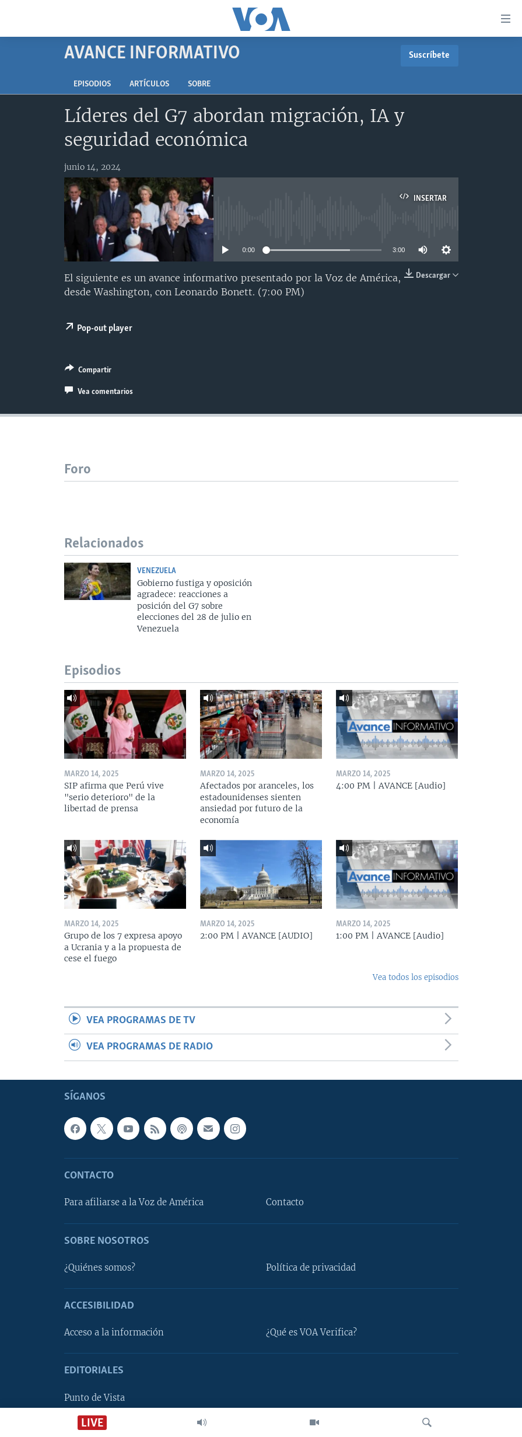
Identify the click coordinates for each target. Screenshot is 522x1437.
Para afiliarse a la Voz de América (134, 1202)
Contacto (285, 1202)
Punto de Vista (94, 1397)
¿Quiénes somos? (99, 1267)
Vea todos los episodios (415, 977)
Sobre (199, 84)
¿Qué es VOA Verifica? (311, 1332)
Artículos (149, 84)
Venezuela (156, 571)
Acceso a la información (114, 1332)
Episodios (92, 84)
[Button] (88, 372)
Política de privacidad (311, 1267)
